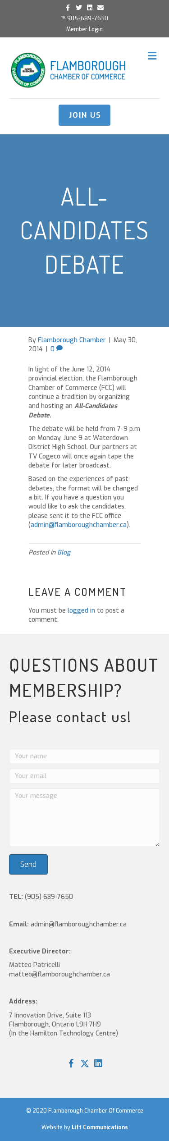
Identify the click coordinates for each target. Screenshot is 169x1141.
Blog (63, 552)
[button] (71, 1063)
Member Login (84, 29)
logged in (81, 610)
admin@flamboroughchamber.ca (79, 525)
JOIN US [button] (85, 115)
